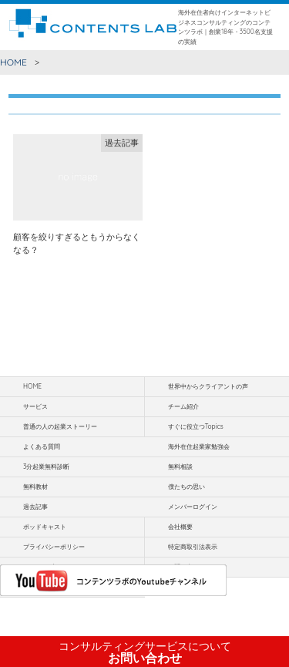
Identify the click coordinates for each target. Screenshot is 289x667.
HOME (13, 62)
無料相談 (180, 466)
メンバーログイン (192, 506)
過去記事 (35, 506)
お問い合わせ (145, 652)
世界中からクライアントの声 (208, 386)
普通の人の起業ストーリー (60, 426)
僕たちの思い (186, 486)
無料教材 (35, 486)
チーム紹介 (183, 406)
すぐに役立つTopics (195, 426)
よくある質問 (41, 446)
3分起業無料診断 (46, 466)
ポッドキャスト (44, 527)
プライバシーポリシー (54, 547)
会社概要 (180, 527)
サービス (35, 406)
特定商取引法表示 (192, 547)
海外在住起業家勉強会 (199, 446)
